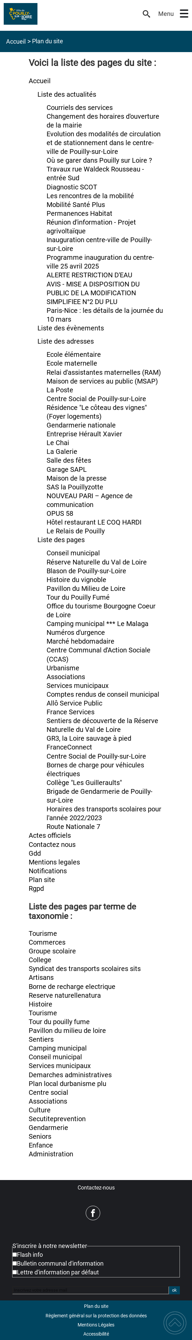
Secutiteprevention (57, 1119)
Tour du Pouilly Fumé (78, 597)
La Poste (60, 390)
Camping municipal (58, 1048)
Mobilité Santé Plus (76, 205)
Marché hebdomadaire (80, 641)
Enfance (41, 1145)
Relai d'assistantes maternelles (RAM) (104, 372)
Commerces (47, 942)
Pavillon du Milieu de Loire (86, 589)
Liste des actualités (66, 94)
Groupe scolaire (52, 951)
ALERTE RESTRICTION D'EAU (89, 275)
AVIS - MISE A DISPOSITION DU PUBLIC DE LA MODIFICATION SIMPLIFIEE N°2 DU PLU (93, 293)
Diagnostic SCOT (72, 187)
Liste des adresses (65, 341)
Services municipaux (78, 686)
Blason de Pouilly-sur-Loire (86, 571)
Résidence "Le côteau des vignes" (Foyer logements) (97, 412)
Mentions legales (54, 862)
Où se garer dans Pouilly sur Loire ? (99, 160)
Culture (40, 1110)
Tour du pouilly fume (59, 1022)
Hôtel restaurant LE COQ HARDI (94, 522)
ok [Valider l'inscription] (174, 1290)
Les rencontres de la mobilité (90, 196)
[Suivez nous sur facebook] (93, 1213)
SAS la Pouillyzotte (75, 487)
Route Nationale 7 (73, 827)
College (40, 960)
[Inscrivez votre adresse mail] (90, 1290)
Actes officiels (50, 835)
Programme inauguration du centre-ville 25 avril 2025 (100, 262)
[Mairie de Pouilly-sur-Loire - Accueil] (71, 14)
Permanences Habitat (79, 213)
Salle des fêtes (69, 460)
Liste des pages (61, 540)
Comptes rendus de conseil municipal (103, 694)
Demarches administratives (70, 1075)
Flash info (30, 1254)
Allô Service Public (74, 703)
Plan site (42, 880)
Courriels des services (80, 108)
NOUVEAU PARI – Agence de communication (90, 500)
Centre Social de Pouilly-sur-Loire (96, 399)
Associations (66, 677)
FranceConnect (69, 747)
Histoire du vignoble (76, 580)
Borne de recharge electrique (72, 987)
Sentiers (41, 1039)
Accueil (16, 41)
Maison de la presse (77, 478)
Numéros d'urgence (76, 633)
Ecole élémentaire (74, 355)
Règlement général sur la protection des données (96, 1315)
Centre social (48, 1092)
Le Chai (58, 443)
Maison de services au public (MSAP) (102, 381)
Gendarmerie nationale (81, 425)
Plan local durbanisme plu (67, 1084)
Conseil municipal (73, 553)
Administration (51, 1154)
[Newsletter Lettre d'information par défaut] (14, 1272)
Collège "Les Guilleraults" (84, 783)
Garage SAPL (67, 469)
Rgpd (36, 889)
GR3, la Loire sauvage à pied (89, 738)
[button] (184, 13)
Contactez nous (52, 845)
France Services (70, 712)
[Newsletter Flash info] (14, 1254)
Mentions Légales (96, 1324)
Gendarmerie (48, 1128)
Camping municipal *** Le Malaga (97, 624)
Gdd (35, 853)
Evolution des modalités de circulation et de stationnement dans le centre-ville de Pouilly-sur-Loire (104, 143)
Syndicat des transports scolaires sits (85, 969)
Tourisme (43, 934)
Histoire (40, 1004)
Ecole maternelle (72, 363)
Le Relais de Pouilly (76, 531)
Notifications (48, 871)
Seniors (40, 1136)
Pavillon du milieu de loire (67, 1031)
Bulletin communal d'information (60, 1263)
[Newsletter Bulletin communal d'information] (14, 1263)
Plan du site (96, 1306)
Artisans (41, 977)
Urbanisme (63, 668)
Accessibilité (96, 1334)
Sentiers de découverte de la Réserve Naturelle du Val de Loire (102, 725)
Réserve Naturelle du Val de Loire (97, 562)
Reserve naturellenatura (65, 995)
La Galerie (62, 452)
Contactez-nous (96, 1187)
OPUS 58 (60, 513)
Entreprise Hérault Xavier (84, 434)
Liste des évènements (70, 328)
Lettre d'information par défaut (58, 1272)
